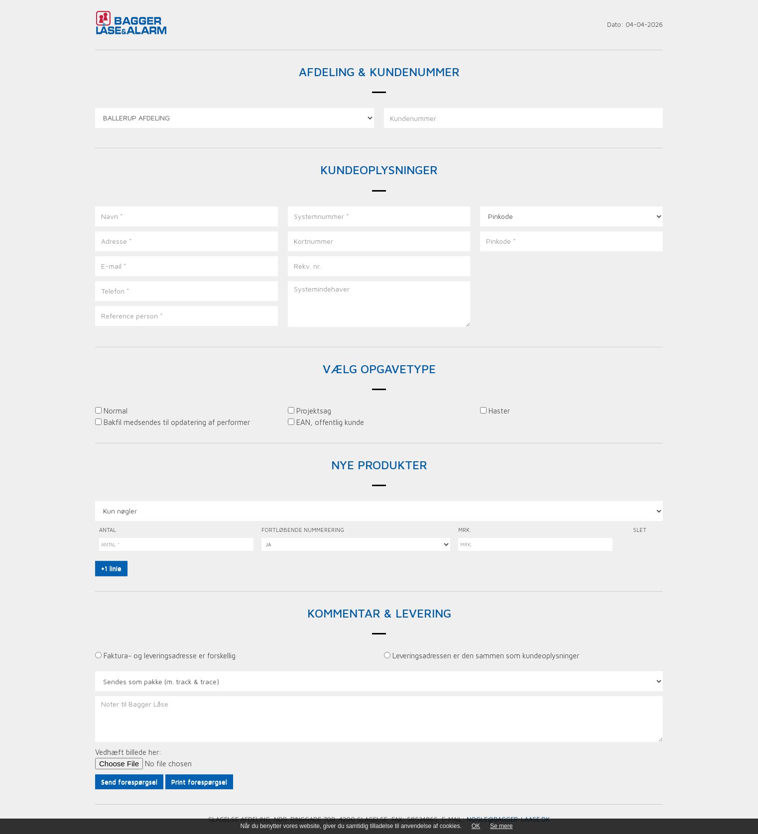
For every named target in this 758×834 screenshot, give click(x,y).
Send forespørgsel (129, 782)
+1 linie (111, 568)
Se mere (501, 826)
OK (476, 826)
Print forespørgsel (199, 782)
